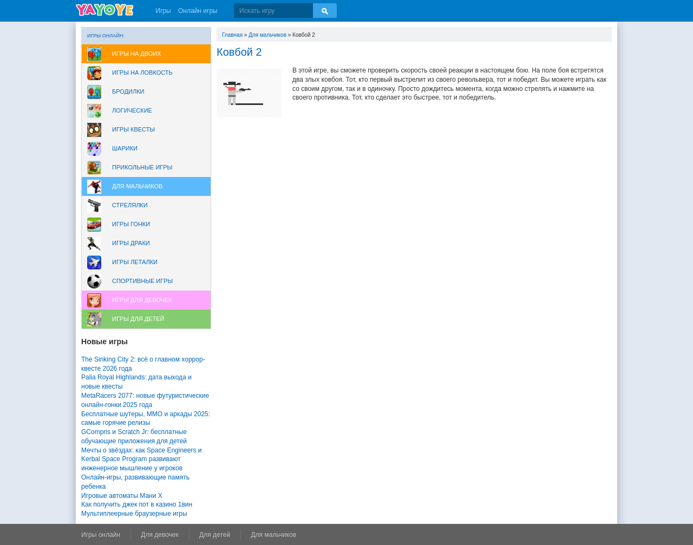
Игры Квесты (133, 129)
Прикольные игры (142, 167)
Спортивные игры (142, 281)
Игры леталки (135, 262)
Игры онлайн (100, 535)
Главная (232, 35)
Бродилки (128, 91)
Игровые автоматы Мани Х (121, 496)
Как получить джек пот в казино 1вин (136, 504)
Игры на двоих (136, 53)
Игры (163, 11)
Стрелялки (130, 205)
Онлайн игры (198, 11)
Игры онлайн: (106, 35)
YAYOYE (104, 10)
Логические (132, 110)
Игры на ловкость (142, 72)
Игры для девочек (142, 300)
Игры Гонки (131, 224)
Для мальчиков (137, 186)
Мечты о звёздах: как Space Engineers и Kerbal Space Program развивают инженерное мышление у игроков (141, 459)
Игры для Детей (138, 319)
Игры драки (131, 243)
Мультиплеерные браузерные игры (134, 513)
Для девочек (159, 535)
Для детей (214, 535)
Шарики (125, 148)
